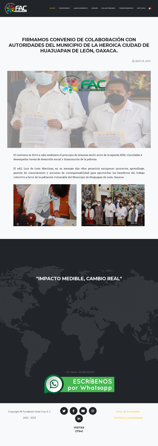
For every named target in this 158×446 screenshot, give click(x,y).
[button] (150, 10)
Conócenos (64, 10)
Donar (95, 10)
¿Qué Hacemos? (81, 10)
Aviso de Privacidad (127, 411)
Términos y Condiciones (128, 417)
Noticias (141, 10)
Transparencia (126, 10)
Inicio (52, 10)
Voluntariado (108, 10)
